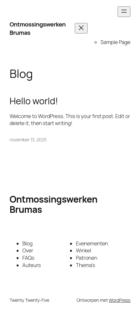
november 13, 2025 (28, 140)
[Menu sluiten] (81, 28)
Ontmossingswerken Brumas (38, 28)
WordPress (119, 300)
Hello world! (34, 101)
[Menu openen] (124, 11)
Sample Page (115, 42)
